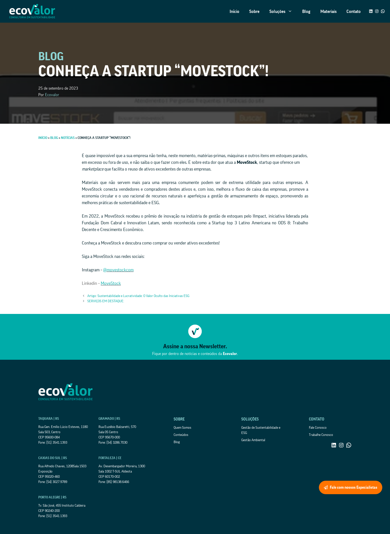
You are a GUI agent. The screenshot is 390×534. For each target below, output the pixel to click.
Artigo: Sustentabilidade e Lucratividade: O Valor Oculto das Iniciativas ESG (138, 296)
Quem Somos (182, 427)
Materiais (328, 11)
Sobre (254, 11)
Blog (306, 11)
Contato (353, 11)
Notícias (68, 138)
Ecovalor (52, 95)
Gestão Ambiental (253, 440)
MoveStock (111, 283)
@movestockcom (118, 270)
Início (234, 11)
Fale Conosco (318, 427)
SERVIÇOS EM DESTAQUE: (105, 301)
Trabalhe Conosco (321, 435)
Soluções (283, 11)
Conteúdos (181, 435)
